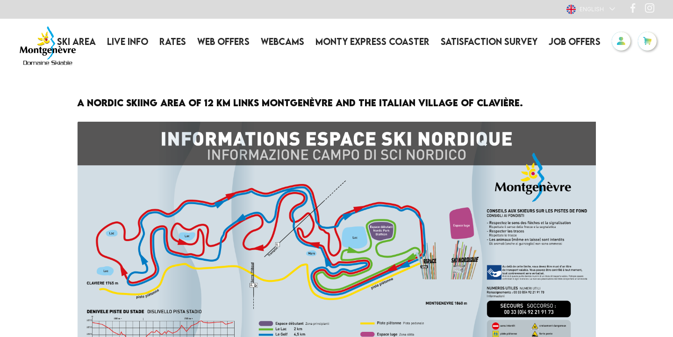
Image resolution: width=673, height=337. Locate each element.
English (585, 9)
